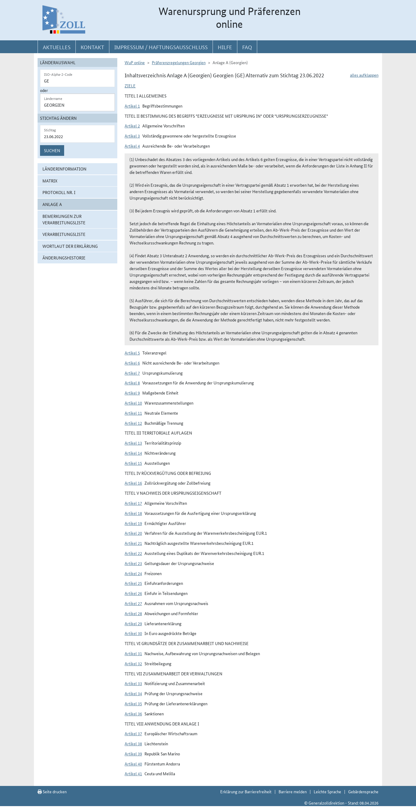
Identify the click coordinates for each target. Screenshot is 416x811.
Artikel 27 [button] (133, 603)
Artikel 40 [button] (133, 764)
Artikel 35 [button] (133, 703)
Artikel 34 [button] (133, 693)
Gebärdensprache (363, 791)
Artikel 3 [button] (132, 136)
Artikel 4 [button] (132, 146)
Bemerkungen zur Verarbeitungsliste (64, 219)
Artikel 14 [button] (133, 453)
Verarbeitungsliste (64, 234)
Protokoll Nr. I (58, 192)
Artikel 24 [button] (133, 573)
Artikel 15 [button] (133, 463)
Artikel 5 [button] (132, 353)
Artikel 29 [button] (133, 623)
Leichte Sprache (327, 791)
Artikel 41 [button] (133, 773)
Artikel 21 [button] (133, 543)
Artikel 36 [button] (133, 713)
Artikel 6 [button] (132, 363)
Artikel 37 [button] (133, 733)
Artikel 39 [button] (133, 753)
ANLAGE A (52, 204)
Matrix (49, 181)
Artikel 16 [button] (133, 483)
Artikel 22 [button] (133, 553)
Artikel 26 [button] (133, 593)
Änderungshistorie (64, 258)
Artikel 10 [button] (133, 403)
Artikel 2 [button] (132, 126)
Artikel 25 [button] (133, 583)
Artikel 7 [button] (132, 373)
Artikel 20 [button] (133, 533)
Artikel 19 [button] (133, 523)
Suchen (52, 150)
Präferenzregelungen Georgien (179, 62)
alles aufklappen (364, 75)
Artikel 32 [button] (133, 663)
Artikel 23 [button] (133, 563)
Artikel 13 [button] (133, 443)
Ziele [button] (130, 86)
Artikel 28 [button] (133, 613)
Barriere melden (293, 791)
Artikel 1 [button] (132, 106)
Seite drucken (52, 791)
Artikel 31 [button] (133, 653)
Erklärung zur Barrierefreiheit (246, 791)
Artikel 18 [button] (133, 513)
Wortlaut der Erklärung (70, 246)
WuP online (135, 62)
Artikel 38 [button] (133, 743)
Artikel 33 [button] (133, 683)
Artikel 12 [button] (133, 423)
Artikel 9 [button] (132, 393)
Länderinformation (64, 169)
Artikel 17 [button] (133, 503)
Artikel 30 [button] (133, 633)
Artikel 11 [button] (133, 413)
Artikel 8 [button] (132, 383)
